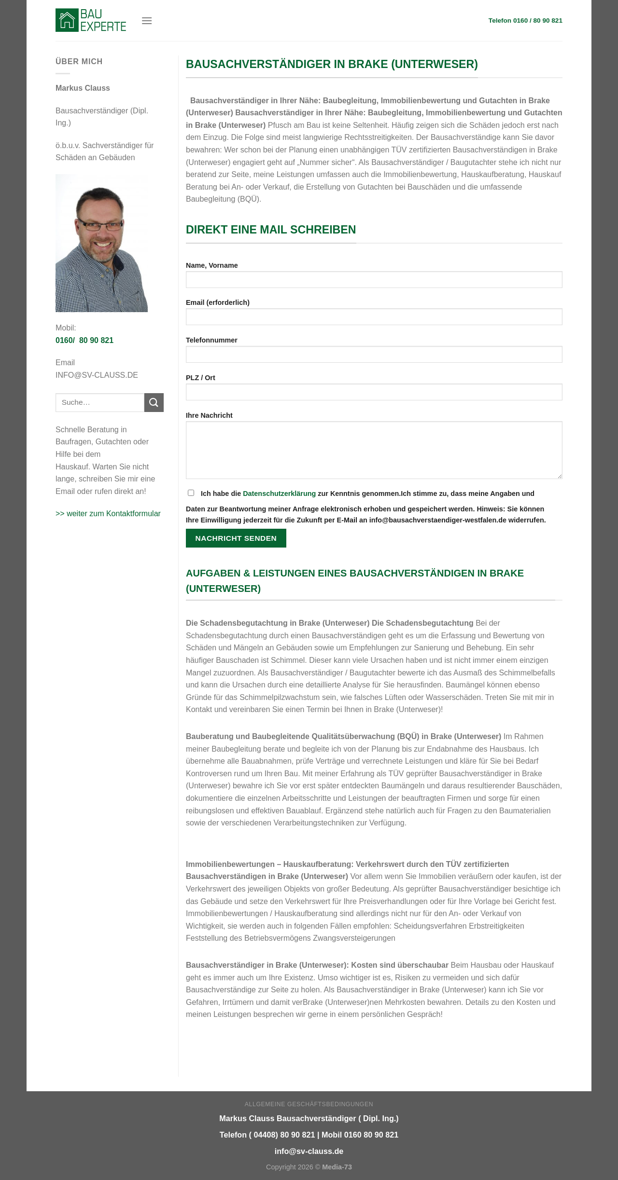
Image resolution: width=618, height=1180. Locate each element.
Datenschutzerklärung (279, 493)
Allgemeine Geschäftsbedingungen (309, 1104)
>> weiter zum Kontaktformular (108, 513)
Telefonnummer (374, 353)
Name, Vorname (374, 278)
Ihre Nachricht (374, 449)
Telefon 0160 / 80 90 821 (525, 20)
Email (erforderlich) (374, 315)
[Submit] (154, 402)
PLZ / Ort (374, 390)
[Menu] (147, 20)
